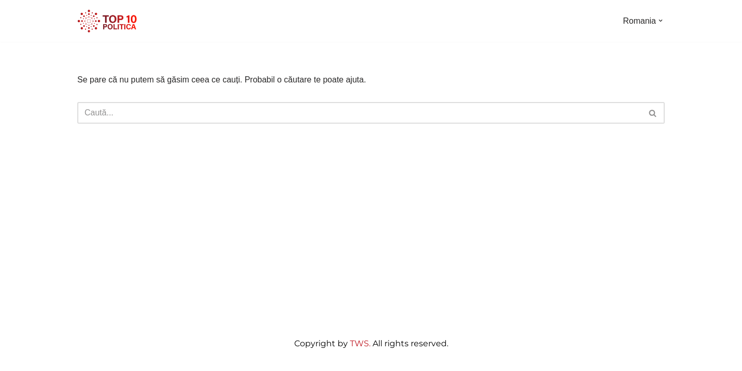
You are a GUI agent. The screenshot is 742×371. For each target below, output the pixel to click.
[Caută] (359, 113)
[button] (661, 21)
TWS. (360, 343)
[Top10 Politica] (108, 20)
